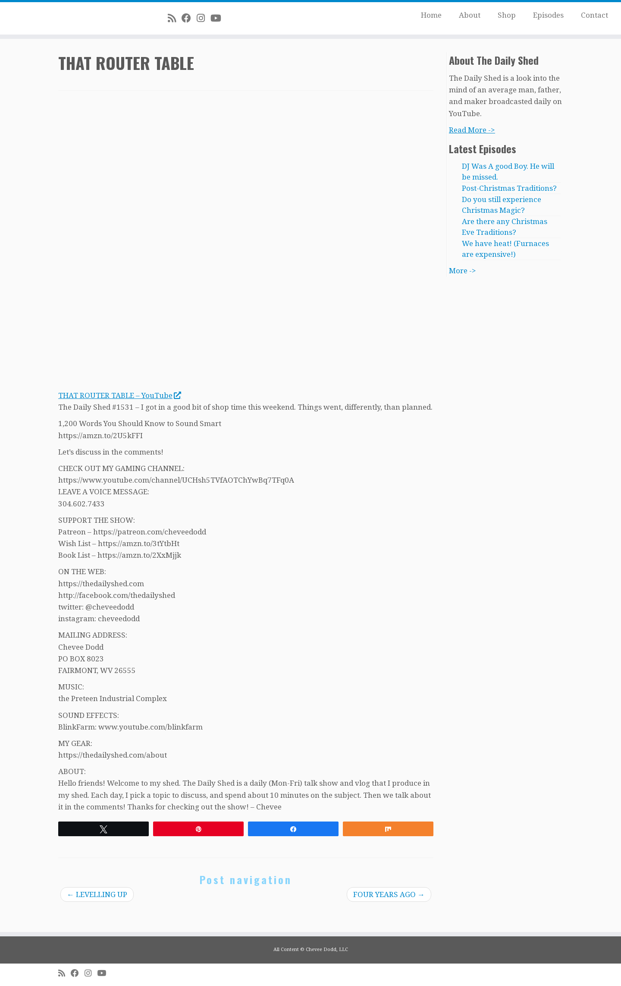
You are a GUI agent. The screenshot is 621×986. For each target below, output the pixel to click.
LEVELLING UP (97, 894)
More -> (462, 270)
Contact (594, 15)
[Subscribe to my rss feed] (175, 18)
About (469, 15)
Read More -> (472, 130)
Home (431, 15)
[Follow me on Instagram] (203, 18)
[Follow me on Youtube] (218, 18)
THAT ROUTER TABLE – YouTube (119, 395)
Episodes (548, 15)
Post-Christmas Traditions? (509, 188)
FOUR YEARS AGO (389, 894)
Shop (507, 15)
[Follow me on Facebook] (189, 18)
